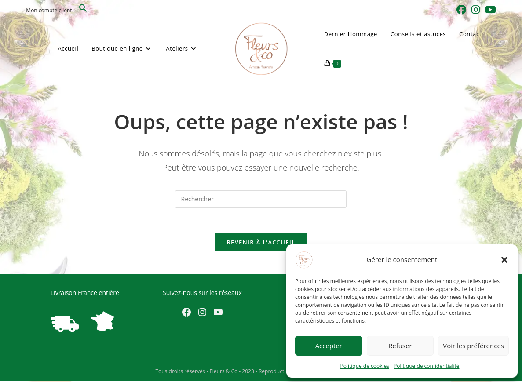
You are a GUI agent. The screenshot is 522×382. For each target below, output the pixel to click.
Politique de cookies (365, 366)
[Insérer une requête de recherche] (261, 199)
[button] (504, 259)
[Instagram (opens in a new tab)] (475, 10)
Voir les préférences (473, 345)
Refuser (400, 345)
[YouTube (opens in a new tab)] (489, 10)
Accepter (328, 345)
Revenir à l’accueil (260, 243)
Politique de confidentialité (426, 366)
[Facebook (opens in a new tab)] (461, 10)
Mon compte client (49, 10)
